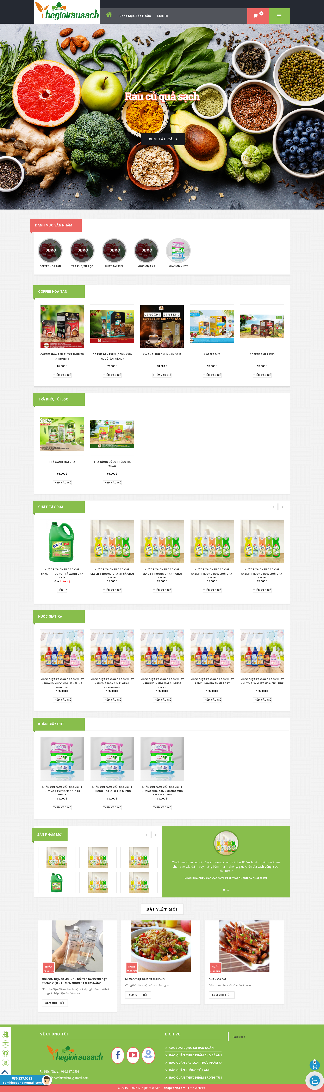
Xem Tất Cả (161, 139)
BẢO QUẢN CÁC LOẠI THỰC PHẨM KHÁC (198, 1063)
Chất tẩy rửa (114, 266)
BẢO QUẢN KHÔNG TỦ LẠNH (189, 1070)
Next (275, 855)
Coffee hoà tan (50, 266)
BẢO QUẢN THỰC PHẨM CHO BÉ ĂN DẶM (198, 1055)
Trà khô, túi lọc (82, 266)
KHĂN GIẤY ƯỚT (178, 266)
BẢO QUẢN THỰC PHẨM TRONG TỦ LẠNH (199, 1077)
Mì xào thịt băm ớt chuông (145, 979)
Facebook (239, 1037)
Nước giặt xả (146, 266)
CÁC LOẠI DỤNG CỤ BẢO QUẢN (191, 1048)
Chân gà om (217, 979)
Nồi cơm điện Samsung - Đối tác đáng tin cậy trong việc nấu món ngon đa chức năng (74, 981)
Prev (176, 855)
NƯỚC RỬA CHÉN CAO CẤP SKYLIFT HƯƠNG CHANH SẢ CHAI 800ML (226, 878)
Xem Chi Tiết (54, 1003)
